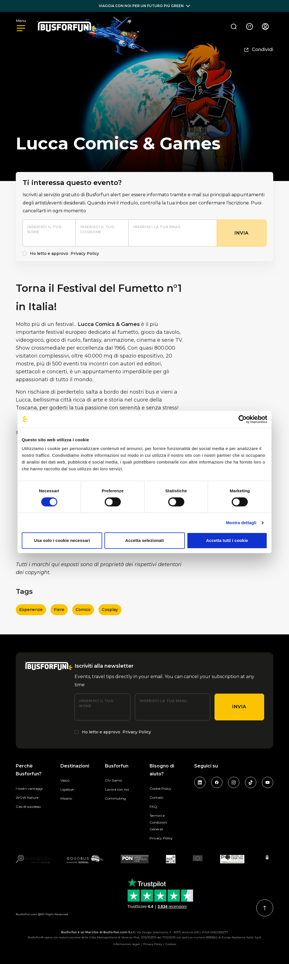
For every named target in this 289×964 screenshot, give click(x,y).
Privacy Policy (85, 253)
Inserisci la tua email (157, 227)
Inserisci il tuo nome (44, 229)
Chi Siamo (113, 780)
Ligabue (67, 789)
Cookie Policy (160, 788)
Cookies (170, 944)
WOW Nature (27, 797)
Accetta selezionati (144, 540)
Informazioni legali (126, 944)
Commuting (115, 798)
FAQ (153, 806)
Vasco (64, 780)
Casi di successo (28, 806)
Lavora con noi (117, 789)
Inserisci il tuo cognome (97, 229)
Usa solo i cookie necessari (62, 540)
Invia (239, 706)
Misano (66, 798)
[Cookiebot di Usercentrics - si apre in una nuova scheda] (242, 419)
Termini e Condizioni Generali (158, 822)
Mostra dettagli (241, 522)
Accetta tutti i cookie (227, 540)
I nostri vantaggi (29, 788)
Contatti (156, 797)
